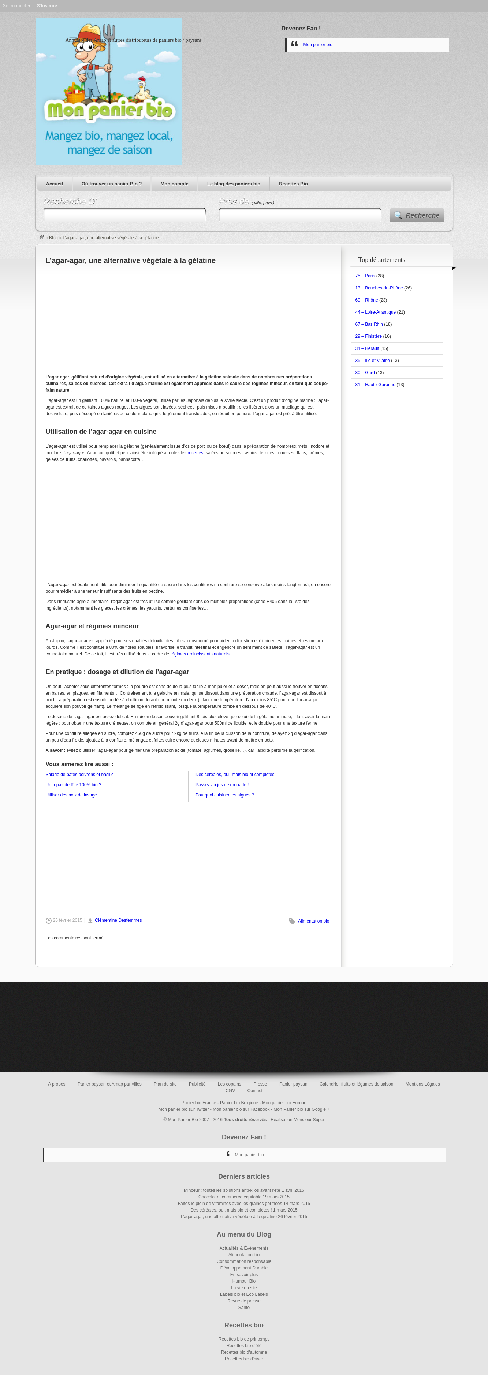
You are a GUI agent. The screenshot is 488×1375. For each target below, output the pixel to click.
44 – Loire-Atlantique (375, 312)
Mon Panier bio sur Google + (301, 1109)
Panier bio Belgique (239, 1102)
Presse (260, 1084)
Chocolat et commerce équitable (229, 1197)
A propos (56, 1084)
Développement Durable (244, 1268)
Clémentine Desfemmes (118, 920)
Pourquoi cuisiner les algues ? (224, 795)
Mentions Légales (423, 1084)
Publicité (197, 1084)
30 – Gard (365, 372)
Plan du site (165, 1084)
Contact (254, 1090)
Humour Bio (244, 1281)
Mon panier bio (317, 44)
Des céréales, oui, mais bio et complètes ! (236, 774)
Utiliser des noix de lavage (71, 795)
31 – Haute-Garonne (375, 384)
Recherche (423, 215)
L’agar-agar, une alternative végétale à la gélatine (229, 1216)
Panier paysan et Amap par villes (110, 1084)
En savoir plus (244, 1274)
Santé (244, 1307)
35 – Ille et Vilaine (372, 360)
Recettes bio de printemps (244, 1339)
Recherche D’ (70, 201)
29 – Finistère (368, 336)
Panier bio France (199, 1102)
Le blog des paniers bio (233, 183)
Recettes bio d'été (244, 1345)
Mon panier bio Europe (284, 1102)
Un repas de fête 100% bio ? (73, 784)
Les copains (229, 1084)
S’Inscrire (47, 5)
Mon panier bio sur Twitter (184, 1109)
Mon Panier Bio (183, 1119)
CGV (230, 1090)
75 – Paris (365, 275)
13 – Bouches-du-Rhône (379, 288)
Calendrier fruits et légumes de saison (356, 1084)
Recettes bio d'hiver (244, 1358)
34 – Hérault (367, 348)
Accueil (54, 183)
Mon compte (174, 183)
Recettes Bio (293, 183)
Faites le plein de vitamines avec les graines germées (230, 1203)
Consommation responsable (244, 1261)
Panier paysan (293, 1084)
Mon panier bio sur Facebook (241, 1109)
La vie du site (244, 1287)
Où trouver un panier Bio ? (112, 183)
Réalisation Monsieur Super (297, 1119)
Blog (53, 237)
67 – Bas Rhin (369, 324)
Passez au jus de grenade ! (222, 784)
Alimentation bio (313, 921)
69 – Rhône (366, 300)
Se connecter (17, 5)
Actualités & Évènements (244, 1248)
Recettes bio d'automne (244, 1352)
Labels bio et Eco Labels (244, 1294)
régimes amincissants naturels (199, 654)
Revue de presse (244, 1301)
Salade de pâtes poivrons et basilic (79, 774)
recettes (196, 452)
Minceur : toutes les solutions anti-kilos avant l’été (232, 1190)
